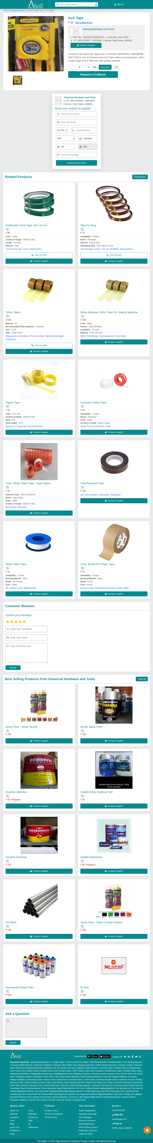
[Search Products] (56, 4)
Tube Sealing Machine (132, 1061)
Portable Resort (46, 1070)
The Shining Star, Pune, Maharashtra (24, 248)
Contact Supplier (86, 44)
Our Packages (85, 1116)
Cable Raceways (51, 1085)
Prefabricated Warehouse (41, 1073)
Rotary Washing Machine (91, 1076)
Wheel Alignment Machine (22, 1091)
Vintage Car (129, 1093)
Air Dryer (80, 1088)
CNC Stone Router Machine (67, 1076)
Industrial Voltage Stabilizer (115, 1076)
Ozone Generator (60, 1096)
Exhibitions (15, 1130)
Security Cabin (106, 1067)
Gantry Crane (49, 1079)
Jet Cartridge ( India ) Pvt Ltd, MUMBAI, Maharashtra (106, 248)
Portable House (121, 1067)
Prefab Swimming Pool (94, 1091)
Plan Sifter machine (19, 1085)
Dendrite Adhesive (16, 791)
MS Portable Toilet (30, 1070)
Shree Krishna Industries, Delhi (95, 426)
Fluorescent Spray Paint (20, 986)
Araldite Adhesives (91, 856)
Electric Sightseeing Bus (101, 1093)
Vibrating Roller (114, 1061)
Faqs (12, 1133)
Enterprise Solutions (88, 1130)
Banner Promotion (87, 1120)
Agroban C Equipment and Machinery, (24, 426)
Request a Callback (93, 73)
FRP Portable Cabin (81, 1070)
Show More (140, 176)
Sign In (119, 4)
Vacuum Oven (114, 1073)
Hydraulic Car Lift (51, 1067)
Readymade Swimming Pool (54, 1093)
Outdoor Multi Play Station (77, 1061)
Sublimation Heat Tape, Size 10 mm (26, 224)
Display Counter (126, 1064)
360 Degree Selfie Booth (90, 1096)
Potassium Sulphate (18, 1099)
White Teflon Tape (16, 563)
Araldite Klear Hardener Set (96, 791)
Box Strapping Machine (84, 1064)
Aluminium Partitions (43, 1064)
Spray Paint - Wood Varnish (22, 726)
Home (5, 10)
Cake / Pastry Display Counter (32, 1082)
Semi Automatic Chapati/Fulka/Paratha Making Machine (59, 1091)
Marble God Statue (94, 1082)
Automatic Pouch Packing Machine (26, 1088)
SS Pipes (11, 921)
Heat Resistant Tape (92, 482)
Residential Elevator (34, 1067)
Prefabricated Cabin (113, 1070)
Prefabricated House (63, 1073)
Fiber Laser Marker (54, 1082)
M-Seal (84, 986)
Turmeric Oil (34, 1099)
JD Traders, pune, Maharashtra (21, 587)
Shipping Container (81, 1073)
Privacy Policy (51, 1116)
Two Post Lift (137, 1088)
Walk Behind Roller (98, 1061)
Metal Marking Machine (74, 1082)
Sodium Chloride (48, 1099)
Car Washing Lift (123, 1088)
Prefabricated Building (19, 1073)
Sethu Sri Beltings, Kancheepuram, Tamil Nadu (103, 335)
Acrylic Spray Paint (91, 726)
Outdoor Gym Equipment (79, 1093)
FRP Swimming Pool (114, 1091)
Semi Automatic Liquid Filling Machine (58, 1088)
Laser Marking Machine (40, 1061)
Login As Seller (86, 1133)
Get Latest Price (83, 22)
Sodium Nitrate (128, 1096)
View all (142, 678)
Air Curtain (108, 1082)
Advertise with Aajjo (88, 1113)
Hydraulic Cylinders (24, 1076)
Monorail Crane (75, 1079)
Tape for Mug (88, 224)
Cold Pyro (73, 1096)
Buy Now (105, 66)
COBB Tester (89, 1079)
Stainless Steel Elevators (88, 1067)
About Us (14, 1110)
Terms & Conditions (54, 1113)
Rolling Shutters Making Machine (100, 1088)
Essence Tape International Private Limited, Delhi (104, 587)
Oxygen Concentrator (42, 1096)
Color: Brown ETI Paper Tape (97, 563)
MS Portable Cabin (63, 1070)
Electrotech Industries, (16, 507)
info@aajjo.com (119, 1118)
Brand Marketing (86, 1123)
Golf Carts (118, 1093)
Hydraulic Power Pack (43, 1076)
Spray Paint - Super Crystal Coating (101, 921)
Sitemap (14, 1113)
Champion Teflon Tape (93, 402)
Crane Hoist (62, 1079)
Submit (13, 667)
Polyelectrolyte (79, 1099)
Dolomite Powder (64, 1099)
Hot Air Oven (126, 1073)
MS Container (97, 1070)
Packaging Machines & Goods (21, 10)
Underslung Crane (34, 1079)
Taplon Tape (13, 402)
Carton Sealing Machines (106, 1064)
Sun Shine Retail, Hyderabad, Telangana (100, 494)
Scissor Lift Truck (68, 1067)
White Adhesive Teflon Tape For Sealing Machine (108, 311)
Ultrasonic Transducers (102, 1085)
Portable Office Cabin (132, 1070)
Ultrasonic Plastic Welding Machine (76, 1085)
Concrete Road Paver (111, 1096)
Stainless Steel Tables (62, 1064)
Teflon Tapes (39, 10)
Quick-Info (14, 1126)
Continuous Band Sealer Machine (128, 1085)
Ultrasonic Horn (36, 1085)
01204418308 (118, 1110)
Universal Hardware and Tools (98, 28)
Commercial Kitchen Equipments (129, 1082)
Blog (12, 1123)
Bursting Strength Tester (107, 1079)
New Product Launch (88, 1126)
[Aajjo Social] (125, 1056)
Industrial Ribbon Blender (22, 1064)
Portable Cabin (58, 1061)
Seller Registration (87, 1110)
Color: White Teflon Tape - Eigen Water (28, 482)
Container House (98, 1073)
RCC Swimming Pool (31, 1093)
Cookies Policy (51, 1110)
